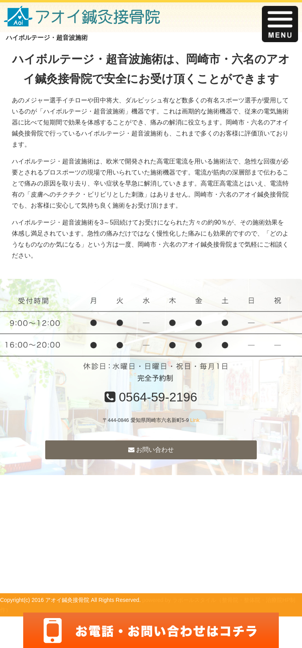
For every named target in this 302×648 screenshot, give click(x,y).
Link (194, 420)
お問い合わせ (151, 449)
